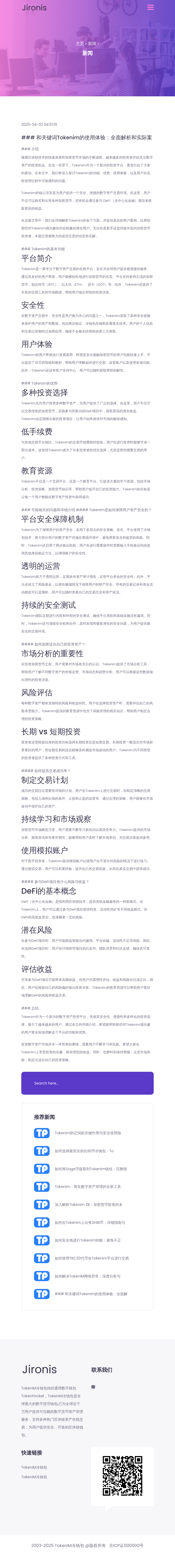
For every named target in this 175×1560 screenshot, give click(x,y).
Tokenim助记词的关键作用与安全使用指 (88, 1133)
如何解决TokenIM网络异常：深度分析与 (87, 1276)
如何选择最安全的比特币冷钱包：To (84, 1151)
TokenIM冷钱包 (34, 1467)
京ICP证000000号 (126, 1546)
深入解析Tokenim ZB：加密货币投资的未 (89, 1204)
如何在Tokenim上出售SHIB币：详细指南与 (90, 1222)
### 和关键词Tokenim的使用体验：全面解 (91, 1293)
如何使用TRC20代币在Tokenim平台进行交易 (92, 1258)
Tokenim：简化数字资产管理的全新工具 (88, 1186)
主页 (80, 44)
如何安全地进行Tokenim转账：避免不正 (88, 1240)
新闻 (92, 44)
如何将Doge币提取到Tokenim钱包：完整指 (91, 1168)
